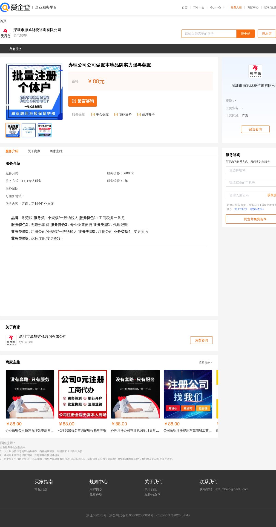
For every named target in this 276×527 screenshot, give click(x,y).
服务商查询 (152, 494)
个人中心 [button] (217, 7)
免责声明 (95, 494)
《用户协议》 (240, 209)
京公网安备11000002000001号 (131, 515)
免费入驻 (236, 7)
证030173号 (98, 515)
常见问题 (40, 489)
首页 (184, 7)
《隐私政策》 (257, 209)
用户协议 (95, 489)
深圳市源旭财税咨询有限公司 (37, 30)
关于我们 (150, 489)
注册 (273, 7)
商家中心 (253, 7)
